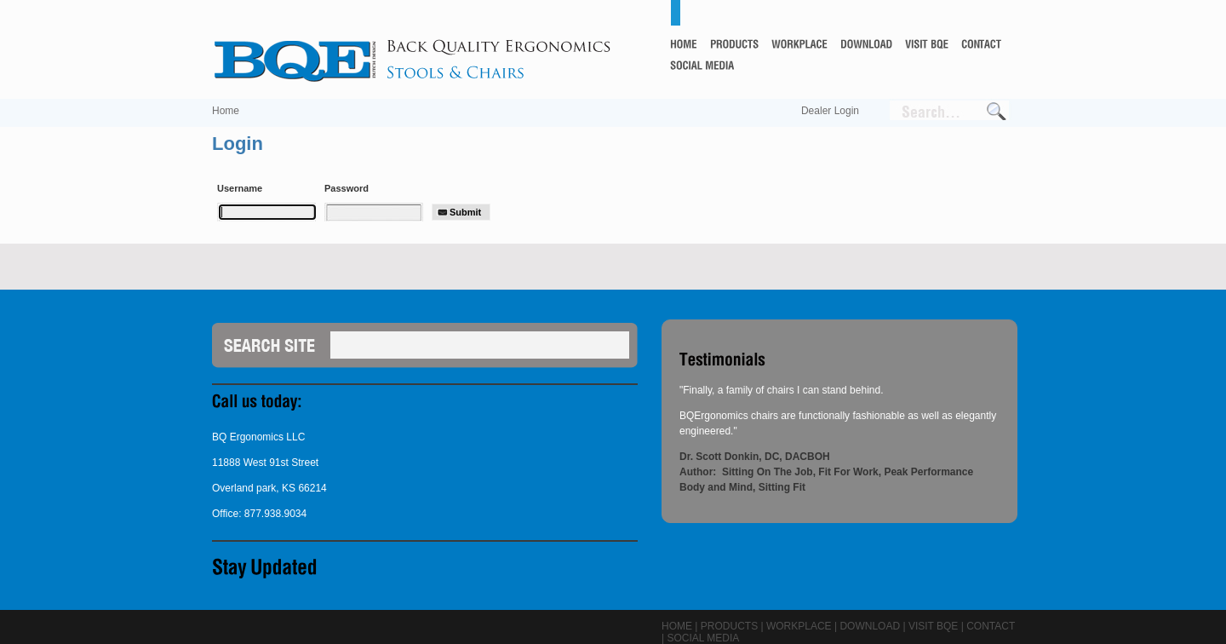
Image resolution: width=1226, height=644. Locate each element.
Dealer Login (830, 111)
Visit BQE (933, 626)
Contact (990, 626)
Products (729, 626)
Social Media (703, 638)
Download (869, 626)
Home (225, 111)
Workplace (799, 626)
